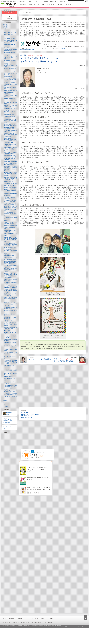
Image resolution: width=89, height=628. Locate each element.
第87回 (39, 359)
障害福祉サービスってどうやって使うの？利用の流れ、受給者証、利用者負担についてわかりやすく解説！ (10, 275)
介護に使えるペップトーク (10, 181)
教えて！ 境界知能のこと (10, 98)
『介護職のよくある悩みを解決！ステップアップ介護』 (10, 390)
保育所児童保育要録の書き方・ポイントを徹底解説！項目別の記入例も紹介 (10, 263)
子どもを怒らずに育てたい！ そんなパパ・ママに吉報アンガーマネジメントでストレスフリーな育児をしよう (11, 202)
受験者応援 (5, 25)
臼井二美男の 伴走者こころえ (10, 367)
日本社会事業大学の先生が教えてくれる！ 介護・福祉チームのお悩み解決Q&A (10, 387)
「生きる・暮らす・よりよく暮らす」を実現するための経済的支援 (10, 291)
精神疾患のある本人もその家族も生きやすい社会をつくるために (10, 65)
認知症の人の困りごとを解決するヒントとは (10, 280)
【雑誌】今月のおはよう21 (10, 33)
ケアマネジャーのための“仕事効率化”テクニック (10, 283)
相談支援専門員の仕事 (9, 255)
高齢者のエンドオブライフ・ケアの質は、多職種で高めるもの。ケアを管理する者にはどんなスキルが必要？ (10, 140)
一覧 (5, 29)
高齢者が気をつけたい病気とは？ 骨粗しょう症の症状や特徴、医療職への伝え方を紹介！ (10, 168)
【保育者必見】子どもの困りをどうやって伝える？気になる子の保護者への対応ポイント (10, 189)
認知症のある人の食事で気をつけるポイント (10, 294)
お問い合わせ (62, 1)
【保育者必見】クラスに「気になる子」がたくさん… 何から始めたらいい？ (10, 178)
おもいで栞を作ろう (10, 353)
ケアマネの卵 (7, 330)
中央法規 (46, 1)
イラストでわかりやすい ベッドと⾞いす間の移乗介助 (10, 258)
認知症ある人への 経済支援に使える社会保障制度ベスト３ (10, 149)
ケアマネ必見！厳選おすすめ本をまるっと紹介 (10, 308)
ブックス (5, 404)
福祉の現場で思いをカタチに (10, 41)
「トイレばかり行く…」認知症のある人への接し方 (10, 223)
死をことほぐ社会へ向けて (10, 68)
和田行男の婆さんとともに (10, 322)
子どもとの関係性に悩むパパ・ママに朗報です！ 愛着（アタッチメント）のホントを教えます (10, 157)
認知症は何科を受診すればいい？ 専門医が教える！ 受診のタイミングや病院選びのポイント (10, 250)
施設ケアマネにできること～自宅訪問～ (30, 414)
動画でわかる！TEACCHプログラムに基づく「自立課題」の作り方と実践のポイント (10, 78)
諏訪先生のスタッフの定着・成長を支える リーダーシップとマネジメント (10, 319)
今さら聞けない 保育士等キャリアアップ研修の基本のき (10, 125)
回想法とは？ (7, 254)
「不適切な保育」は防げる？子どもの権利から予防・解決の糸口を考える (10, 135)
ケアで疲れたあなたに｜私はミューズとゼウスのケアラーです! (10, 57)
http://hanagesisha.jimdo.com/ (27, 49)
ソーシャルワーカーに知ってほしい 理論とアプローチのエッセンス (10, 73)
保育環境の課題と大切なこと (10, 52)
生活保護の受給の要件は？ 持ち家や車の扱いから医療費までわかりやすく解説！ (10, 244)
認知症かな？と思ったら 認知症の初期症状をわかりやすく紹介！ (10, 92)
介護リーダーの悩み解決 (9, 185)
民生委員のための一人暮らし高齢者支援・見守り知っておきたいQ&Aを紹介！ (10, 110)
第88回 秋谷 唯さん (26, 417)
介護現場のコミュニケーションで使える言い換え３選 (10, 115)
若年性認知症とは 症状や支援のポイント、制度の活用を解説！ (10, 121)
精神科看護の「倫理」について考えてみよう (10, 197)
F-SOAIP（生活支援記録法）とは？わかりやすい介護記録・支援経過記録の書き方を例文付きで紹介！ (10, 268)
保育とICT (6, 220)
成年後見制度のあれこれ (9, 44)
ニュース (6, 31)
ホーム (4, 618)
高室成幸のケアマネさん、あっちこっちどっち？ (10, 328)
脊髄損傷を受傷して (8, 376)
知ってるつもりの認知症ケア (10, 60)
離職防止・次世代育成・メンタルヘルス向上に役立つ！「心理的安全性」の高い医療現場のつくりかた (10, 129)
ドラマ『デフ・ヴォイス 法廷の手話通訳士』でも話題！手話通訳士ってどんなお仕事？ (10, 208)
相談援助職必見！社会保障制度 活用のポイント (10, 340)
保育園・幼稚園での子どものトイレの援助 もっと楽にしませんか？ (10, 174)
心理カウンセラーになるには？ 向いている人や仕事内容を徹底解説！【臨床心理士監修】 (10, 239)
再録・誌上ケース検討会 (9, 38)
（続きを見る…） (64, 48)
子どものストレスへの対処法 (10, 183)
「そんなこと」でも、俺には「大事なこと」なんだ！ (10, 362)
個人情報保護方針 (25, 622)
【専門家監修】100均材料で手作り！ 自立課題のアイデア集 (10, 227)
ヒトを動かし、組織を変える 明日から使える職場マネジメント (10, 84)
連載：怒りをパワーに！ (27, 415)
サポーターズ (6, 402)
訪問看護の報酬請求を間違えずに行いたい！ (10, 145)
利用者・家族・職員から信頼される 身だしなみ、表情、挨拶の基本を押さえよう (10, 163)
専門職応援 (5, 27)
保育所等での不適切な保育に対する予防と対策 (10, 194)
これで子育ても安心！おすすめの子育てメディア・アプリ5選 (10, 214)
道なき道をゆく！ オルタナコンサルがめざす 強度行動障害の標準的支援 (10, 49)
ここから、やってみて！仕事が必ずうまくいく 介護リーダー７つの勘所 (38, 469)
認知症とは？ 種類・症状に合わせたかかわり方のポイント (10, 299)
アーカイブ (5, 406)
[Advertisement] (9, 483)
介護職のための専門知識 (9, 302)
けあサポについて (53, 1)
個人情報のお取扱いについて (39, 622)
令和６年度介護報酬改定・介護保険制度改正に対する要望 (10, 286)
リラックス (5, 400)
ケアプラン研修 (24, 412)
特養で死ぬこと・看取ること (10, 382)
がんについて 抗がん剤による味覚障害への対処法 (10, 153)
